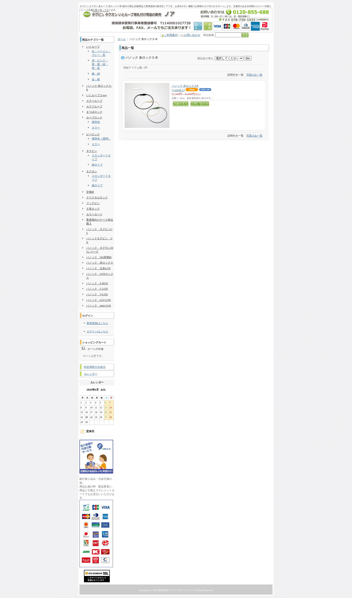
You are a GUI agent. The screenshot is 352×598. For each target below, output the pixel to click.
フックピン (93, 203)
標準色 (96, 122)
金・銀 (96, 79)
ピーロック (93, 134)
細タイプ (97, 164)
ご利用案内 (171, 35)
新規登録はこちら (97, 323)
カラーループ (94, 100)
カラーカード (94, 214)
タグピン (91, 151)
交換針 (90, 191)
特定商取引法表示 (95, 367)
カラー (96, 127)
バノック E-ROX (97, 283)
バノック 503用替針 (99, 257)
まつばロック (94, 111)
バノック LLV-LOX (98, 300)
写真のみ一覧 (254, 74)
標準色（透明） (101, 138)
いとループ (93, 46)
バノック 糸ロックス (99, 262)
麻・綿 (96, 73)
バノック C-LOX (97, 288)
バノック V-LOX (97, 294)
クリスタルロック (97, 197)
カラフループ (94, 106)
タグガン (91, 171)
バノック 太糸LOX (98, 268)
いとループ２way (96, 95)
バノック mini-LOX (98, 305)
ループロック (94, 117)
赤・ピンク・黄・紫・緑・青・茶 (100, 64)
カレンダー (90, 374)
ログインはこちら (97, 331)
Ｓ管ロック (93, 208)
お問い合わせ (192, 35)
